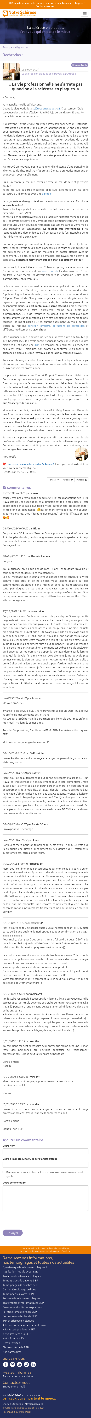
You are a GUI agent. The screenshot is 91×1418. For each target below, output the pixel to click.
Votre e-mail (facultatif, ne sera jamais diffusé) (30, 1158)
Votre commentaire (14, 1182)
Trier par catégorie (16, 47)
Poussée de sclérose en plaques (21, 1298)
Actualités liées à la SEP (17, 1334)
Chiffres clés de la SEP (16, 1347)
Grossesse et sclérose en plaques (22, 1307)
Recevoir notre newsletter (18, 1376)
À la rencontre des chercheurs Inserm (25, 1325)
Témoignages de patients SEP (20, 1280)
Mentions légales (34, 1403)
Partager (54, 479)
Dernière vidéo (11, 1343)
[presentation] (29, 1220)
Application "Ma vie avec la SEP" (21, 1271)
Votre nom (9, 1145)
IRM (37, 345)
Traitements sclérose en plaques (22, 1276)
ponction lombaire (39, 325)
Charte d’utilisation (13, 1403)
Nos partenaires (12, 1352)
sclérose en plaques (44, 108)
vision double (50, 271)
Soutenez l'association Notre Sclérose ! (30, 464)
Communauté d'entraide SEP (20, 1316)
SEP (59, 108)
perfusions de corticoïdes (68, 325)
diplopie (47, 193)
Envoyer (12, 1233)
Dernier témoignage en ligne (19, 1289)
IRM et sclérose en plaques (18, 1320)
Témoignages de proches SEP (20, 1285)
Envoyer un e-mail (14, 1386)
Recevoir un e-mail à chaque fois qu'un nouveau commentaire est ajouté (43, 1174)
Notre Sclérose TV (13, 1338)
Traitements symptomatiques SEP (23, 1302)
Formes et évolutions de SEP (20, 1311)
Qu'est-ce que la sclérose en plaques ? (25, 1267)
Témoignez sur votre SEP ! (18, 1294)
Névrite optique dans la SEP (19, 1329)
